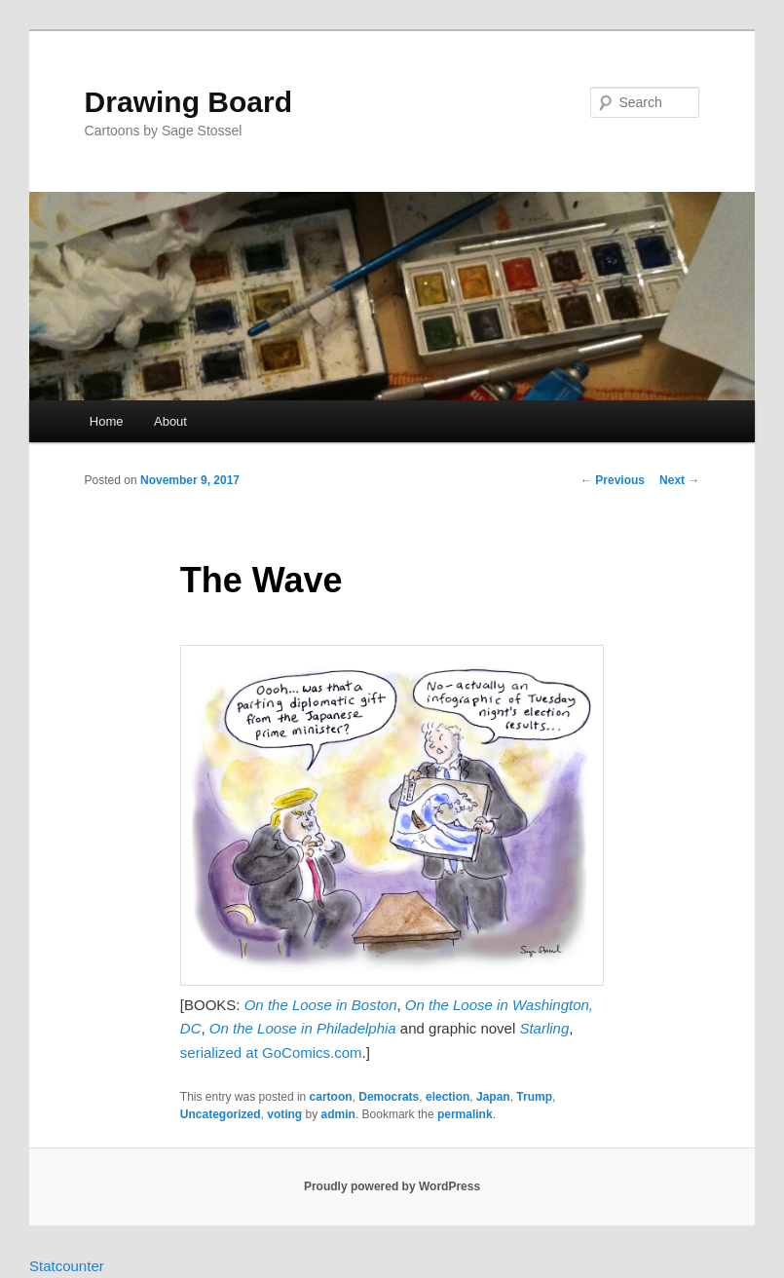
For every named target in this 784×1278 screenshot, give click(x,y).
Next (679, 480)
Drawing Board (188, 102)
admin (338, 1114)
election (447, 1097)
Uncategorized (220, 1114)
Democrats (388, 1097)
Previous (612, 480)
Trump (534, 1097)
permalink (465, 1114)
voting (284, 1114)
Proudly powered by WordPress (392, 1186)
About (170, 421)
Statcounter (66, 1266)
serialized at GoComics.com (271, 1052)
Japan (493, 1097)
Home (107, 421)
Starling (544, 1028)
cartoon (331, 1097)
